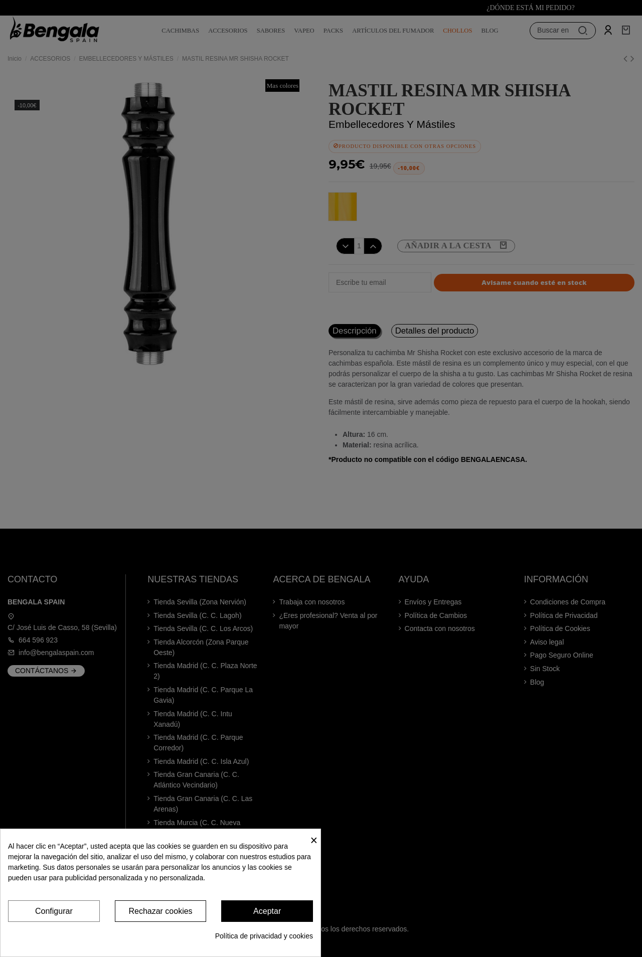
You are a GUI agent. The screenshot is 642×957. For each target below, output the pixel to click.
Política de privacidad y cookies (264, 936)
